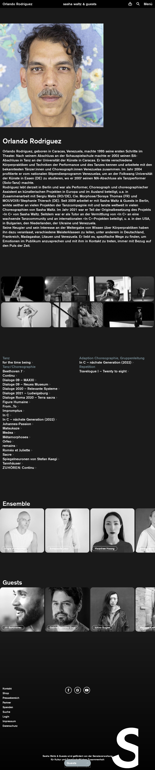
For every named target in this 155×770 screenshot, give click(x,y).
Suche (6, 711)
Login (6, 716)
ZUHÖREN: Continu (18, 467)
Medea (8, 432)
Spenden (8, 707)
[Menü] (148, 4)
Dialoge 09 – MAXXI (18, 380)
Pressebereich (11, 697)
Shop (6, 693)
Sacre (7, 454)
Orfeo (7, 441)
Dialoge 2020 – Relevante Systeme (30, 388)
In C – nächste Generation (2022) (29, 419)
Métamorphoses (15, 437)
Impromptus (12, 410)
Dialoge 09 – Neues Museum (25, 384)
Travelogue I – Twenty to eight (103, 371)
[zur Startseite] (79, 4)
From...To (10, 406)
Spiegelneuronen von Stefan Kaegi (30, 459)
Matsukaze (11, 428)
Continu (9, 375)
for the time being (17, 362)
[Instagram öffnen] (77, 690)
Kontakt (7, 688)
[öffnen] (22, 530)
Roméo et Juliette (16, 450)
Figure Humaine (15, 402)
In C (6, 415)
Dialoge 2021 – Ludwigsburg (25, 393)
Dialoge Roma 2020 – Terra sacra (29, 397)
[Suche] (138, 4)
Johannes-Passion (17, 424)
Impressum (9, 721)
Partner (7, 702)
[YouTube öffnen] (86, 690)
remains (9, 445)
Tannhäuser (12, 463)
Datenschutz (10, 725)
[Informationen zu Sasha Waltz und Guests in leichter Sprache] (130, 4)
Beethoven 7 (12, 371)
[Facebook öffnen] (68, 690)
